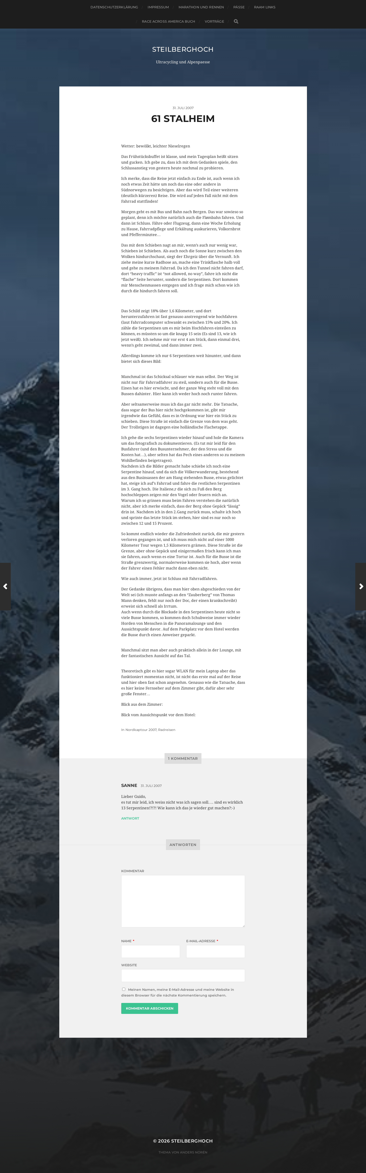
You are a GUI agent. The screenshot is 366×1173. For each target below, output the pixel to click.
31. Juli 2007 (151, 786)
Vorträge (214, 21)
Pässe (239, 7)
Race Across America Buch (168, 21)
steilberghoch (183, 49)
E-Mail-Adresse (202, 941)
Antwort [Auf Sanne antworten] (130, 818)
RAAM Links (265, 7)
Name (127, 941)
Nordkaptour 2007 (140, 730)
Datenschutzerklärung (114, 7)
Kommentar (132, 871)
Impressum (158, 7)
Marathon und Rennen (201, 7)
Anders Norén (193, 1152)
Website (129, 965)
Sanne (129, 785)
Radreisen (166, 730)
